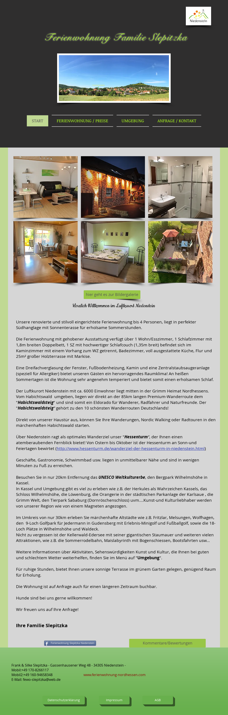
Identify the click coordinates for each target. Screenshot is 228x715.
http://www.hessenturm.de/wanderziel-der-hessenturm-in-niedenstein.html (131, 448)
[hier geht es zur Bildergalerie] (112, 294)
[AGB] (157, 700)
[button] (45, 187)
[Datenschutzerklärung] (63, 700)
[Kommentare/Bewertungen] (167, 643)
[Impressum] (114, 700)
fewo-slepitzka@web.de (42, 679)
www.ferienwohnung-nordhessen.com (114, 674)
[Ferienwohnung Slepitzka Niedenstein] (70, 643)
